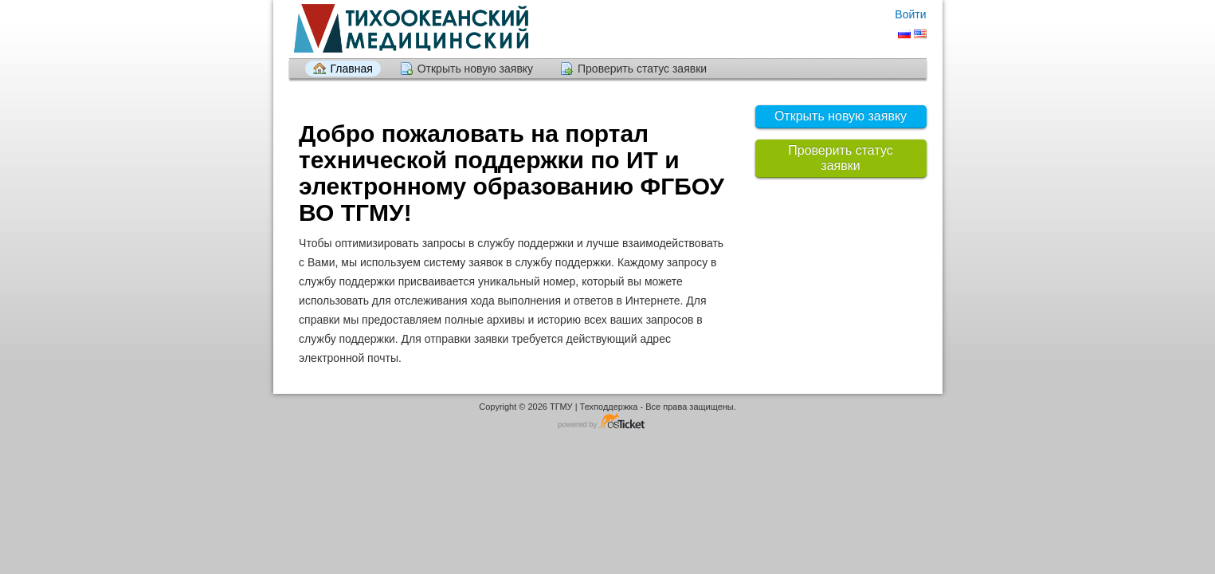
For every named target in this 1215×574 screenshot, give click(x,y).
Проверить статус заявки (642, 68)
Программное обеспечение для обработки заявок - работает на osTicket (608, 422)
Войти (910, 14)
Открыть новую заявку (475, 68)
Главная (352, 68)
